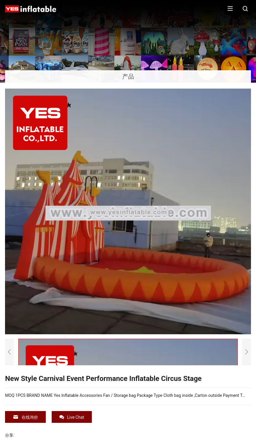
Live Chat (71, 417)
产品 (128, 76)
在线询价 (25, 417)
